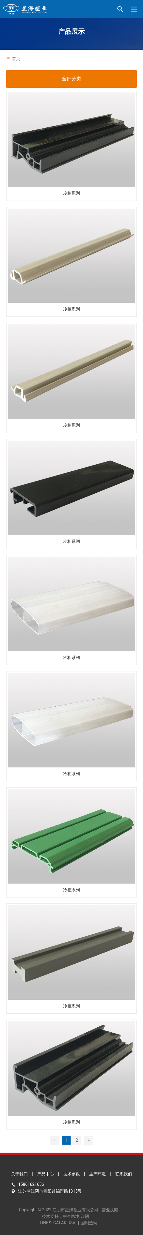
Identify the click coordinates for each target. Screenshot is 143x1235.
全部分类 (71, 78)
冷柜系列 (71, 193)
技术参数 (71, 1174)
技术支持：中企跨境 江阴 (65, 1216)
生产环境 (97, 1174)
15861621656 (31, 1184)
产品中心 (45, 1174)
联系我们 (123, 1174)
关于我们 (19, 1174)
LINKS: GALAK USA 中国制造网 (68, 1222)
